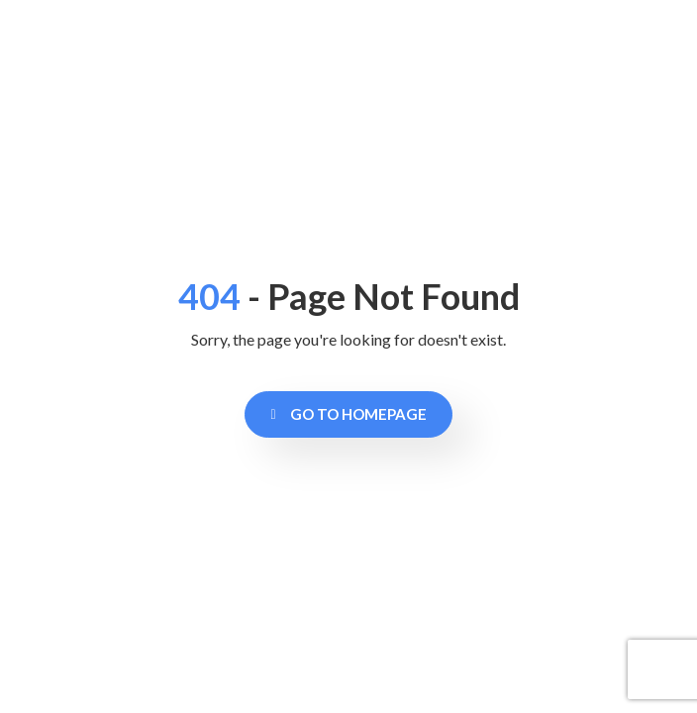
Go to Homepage (348, 414)
